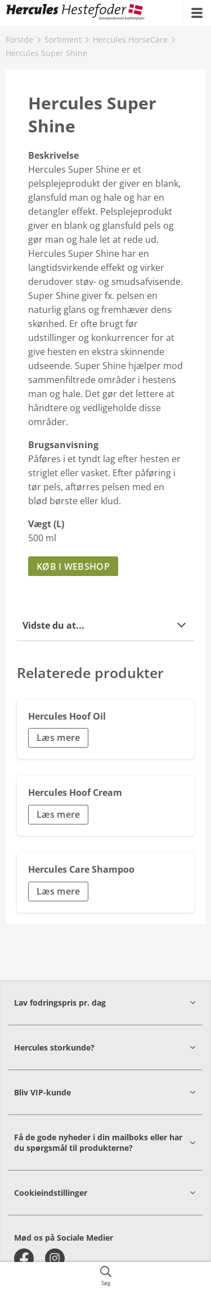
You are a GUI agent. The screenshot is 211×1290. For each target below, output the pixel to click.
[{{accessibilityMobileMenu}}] (197, 13)
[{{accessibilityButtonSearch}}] (105, 1276)
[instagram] (55, 1258)
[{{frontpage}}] (76, 13)
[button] (105, 625)
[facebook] (24, 1258)
